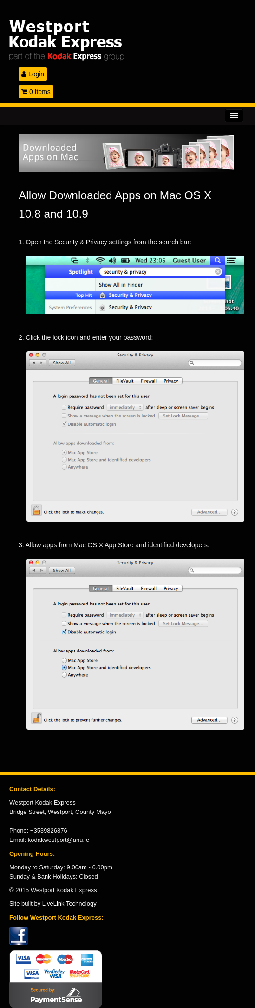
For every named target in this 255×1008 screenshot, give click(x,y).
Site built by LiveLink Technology (53, 903)
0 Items (36, 91)
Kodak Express (127, 40)
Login (32, 74)
